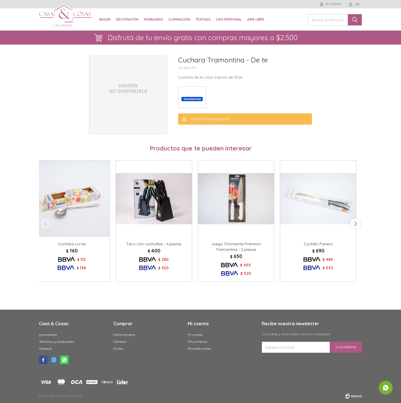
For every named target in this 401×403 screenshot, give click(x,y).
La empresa (48, 334)
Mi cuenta (195, 334)
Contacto (45, 348)
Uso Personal (229, 19)
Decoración (127, 19)
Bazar (105, 19)
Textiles (203, 19)
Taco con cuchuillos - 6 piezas (154, 243)
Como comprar (124, 334)
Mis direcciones (199, 348)
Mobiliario (153, 19)
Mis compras (197, 341)
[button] (355, 224)
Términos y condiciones (56, 341)
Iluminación (179, 19)
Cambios (119, 341)
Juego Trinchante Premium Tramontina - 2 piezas (236, 246)
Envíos (118, 348)
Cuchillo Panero (318, 243)
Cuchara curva (71, 243)
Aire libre (255, 19)
